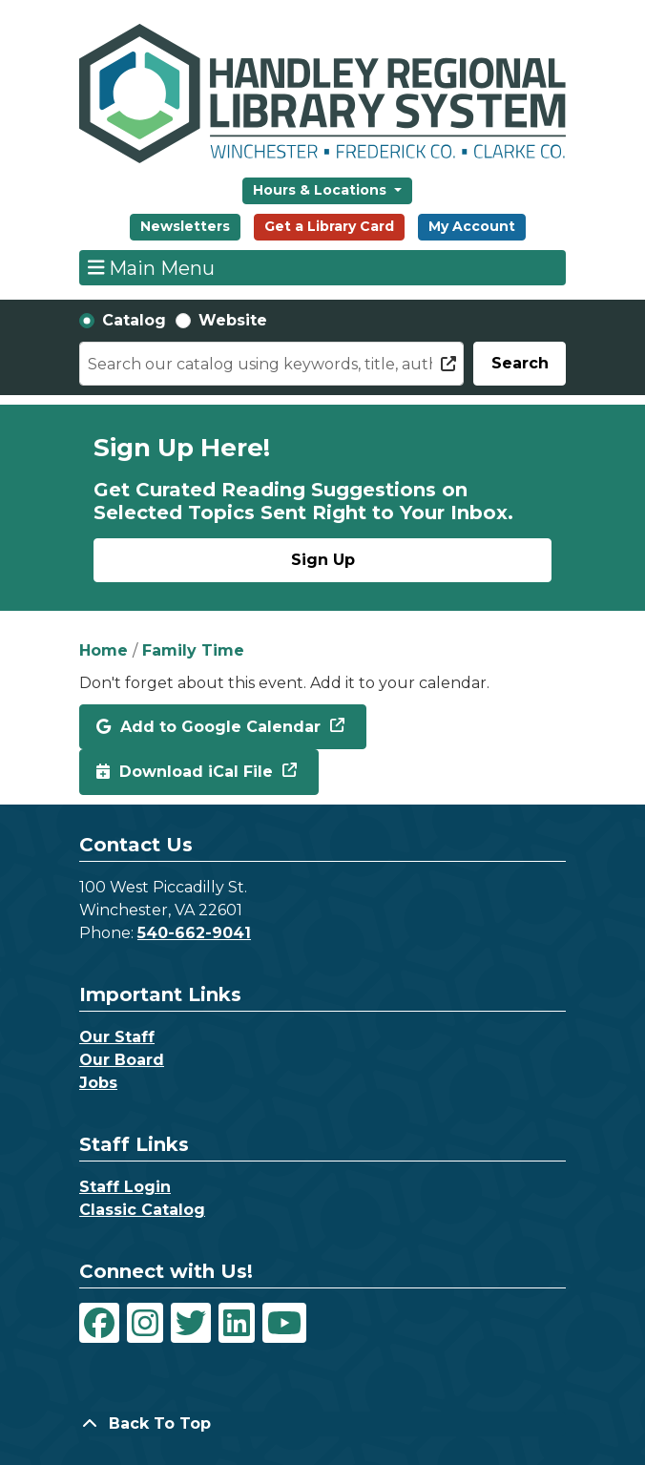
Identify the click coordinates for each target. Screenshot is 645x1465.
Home (103, 650)
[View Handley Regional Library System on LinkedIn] (236, 1323)
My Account (471, 226)
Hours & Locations (321, 190)
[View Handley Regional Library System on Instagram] (145, 1323)
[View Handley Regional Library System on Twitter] (191, 1323)
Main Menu (152, 267)
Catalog (134, 320)
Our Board (121, 1060)
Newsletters (185, 226)
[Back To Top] (322, 1424)
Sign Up (323, 560)
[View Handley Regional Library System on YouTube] (284, 1323)
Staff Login (125, 1187)
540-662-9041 (194, 933)
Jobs (98, 1083)
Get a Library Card (329, 226)
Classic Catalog (142, 1210)
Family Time (193, 650)
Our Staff (117, 1037)
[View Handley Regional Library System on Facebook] (99, 1323)
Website (232, 320)
